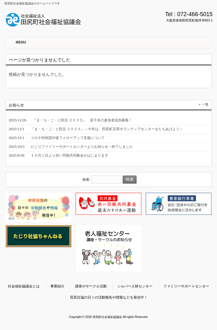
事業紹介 (57, 286)
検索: (86, 179)
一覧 (205, 104)
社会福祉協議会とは (24, 286)
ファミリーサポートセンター (186, 286)
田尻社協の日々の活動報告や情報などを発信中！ (109, 297)
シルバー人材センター (134, 286)
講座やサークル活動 (91, 286)
